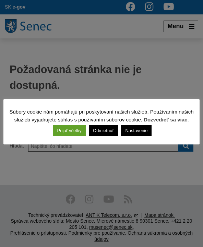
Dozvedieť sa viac (165, 119)
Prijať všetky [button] (69, 130)
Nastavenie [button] (136, 130)
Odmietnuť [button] (103, 130)
